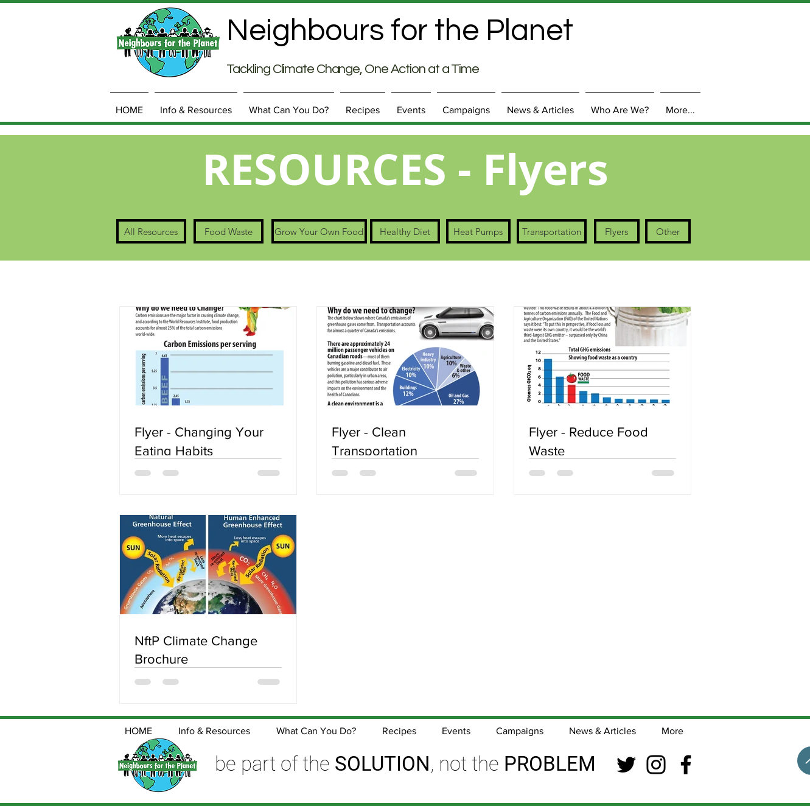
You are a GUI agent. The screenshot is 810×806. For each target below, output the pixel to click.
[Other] (668, 231)
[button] (196, 104)
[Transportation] (552, 231)
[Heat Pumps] (478, 231)
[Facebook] (686, 764)
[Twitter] (626, 764)
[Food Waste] (229, 231)
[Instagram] (656, 764)
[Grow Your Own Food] (319, 231)
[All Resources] (151, 231)
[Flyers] (617, 231)
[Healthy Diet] (405, 231)
